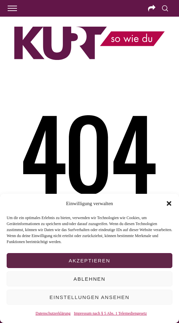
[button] (169, 203)
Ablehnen (89, 279)
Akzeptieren (89, 260)
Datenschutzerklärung (53, 313)
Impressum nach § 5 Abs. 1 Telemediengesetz (110, 313)
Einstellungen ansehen (89, 297)
